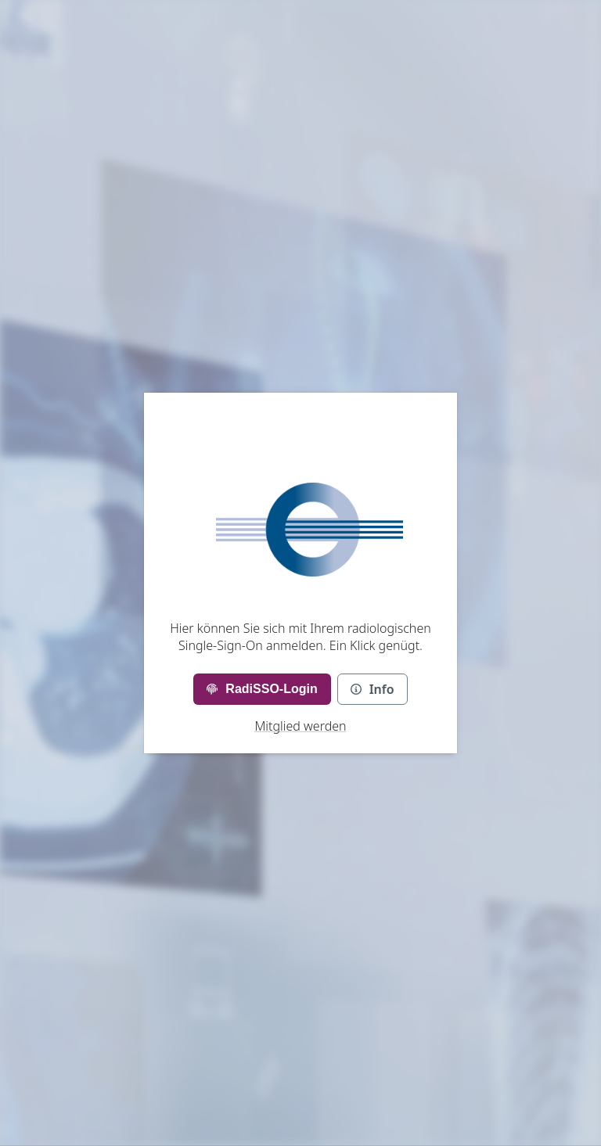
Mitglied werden (300, 726)
